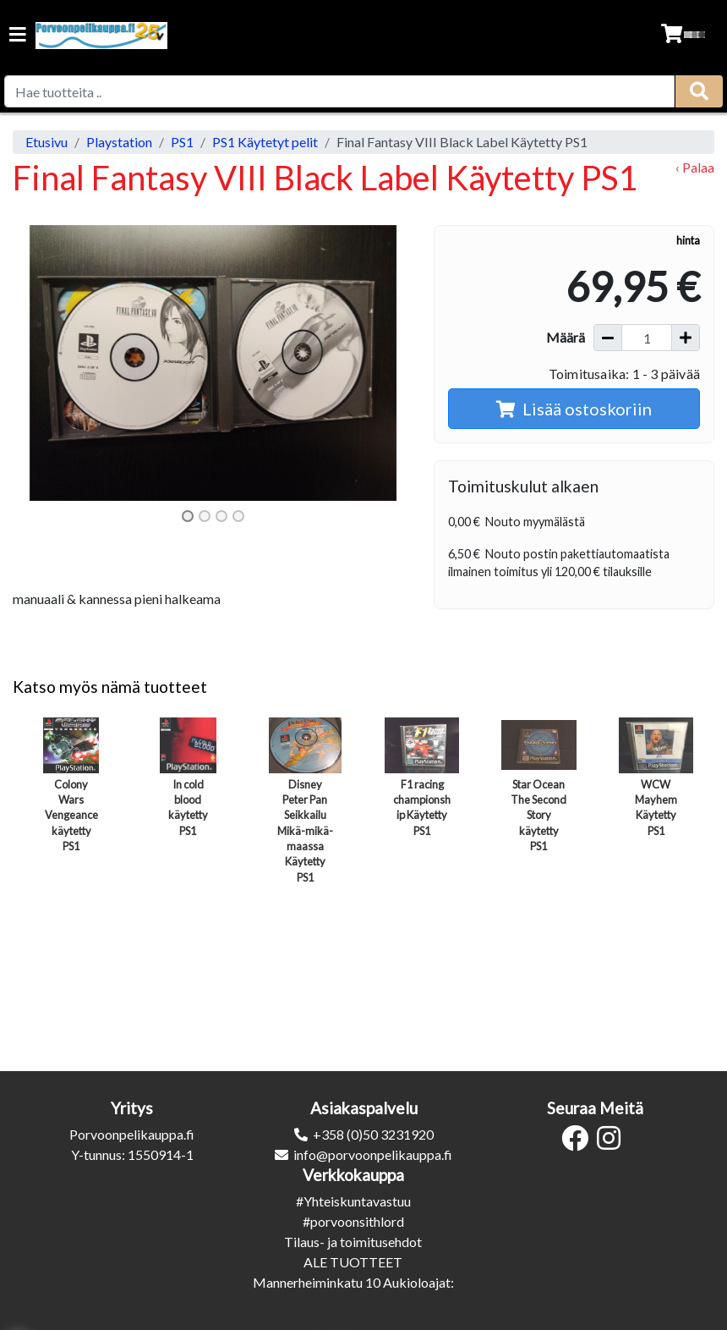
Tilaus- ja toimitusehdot (353, 1242)
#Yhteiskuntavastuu (353, 1201)
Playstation (119, 142)
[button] (43, 363)
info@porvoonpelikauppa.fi (372, 1154)
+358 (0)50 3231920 (373, 1134)
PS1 (182, 142)
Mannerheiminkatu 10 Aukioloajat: (353, 1282)
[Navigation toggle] (17, 36)
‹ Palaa (694, 167)
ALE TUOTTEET (352, 1262)
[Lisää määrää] (685, 338)
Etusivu (46, 142)
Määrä (565, 337)
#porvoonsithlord (353, 1221)
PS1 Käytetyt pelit (265, 142)
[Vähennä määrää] (608, 338)
